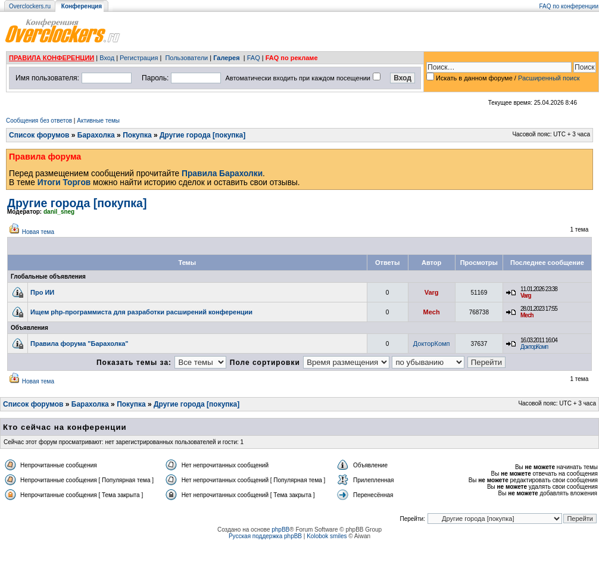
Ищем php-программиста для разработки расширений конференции (141, 312)
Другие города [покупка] (202, 135)
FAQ (253, 57)
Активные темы (98, 120)
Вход (106, 57)
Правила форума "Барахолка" (79, 343)
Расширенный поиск (549, 78)
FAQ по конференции (568, 6)
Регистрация (139, 57)
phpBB (280, 529)
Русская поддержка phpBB (265, 536)
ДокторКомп (431, 343)
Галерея (226, 57)
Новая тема (38, 232)
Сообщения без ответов (39, 120)
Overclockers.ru (30, 6)
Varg (432, 292)
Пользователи (186, 57)
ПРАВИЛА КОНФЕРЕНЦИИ (51, 57)
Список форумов (39, 135)
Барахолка (96, 135)
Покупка (137, 135)
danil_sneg (58, 211)
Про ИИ (42, 292)
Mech (431, 312)
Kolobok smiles (327, 536)
